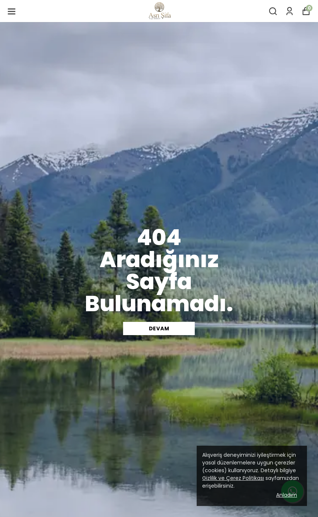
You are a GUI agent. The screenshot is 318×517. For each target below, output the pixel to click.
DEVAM (159, 328)
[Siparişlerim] (289, 11)
